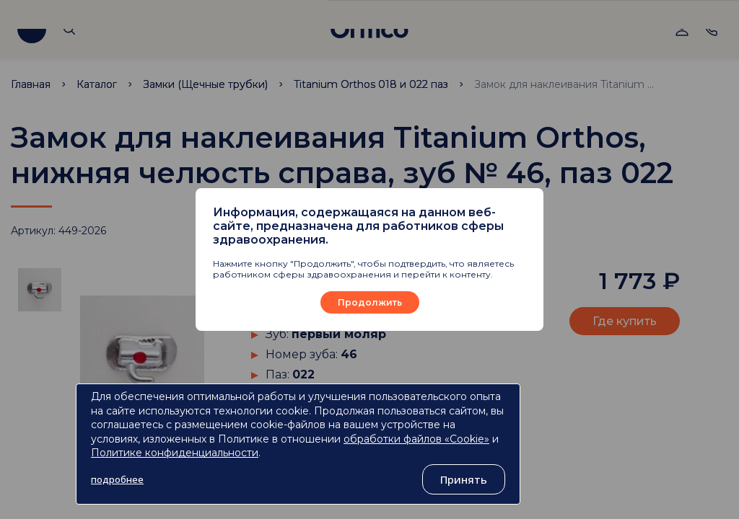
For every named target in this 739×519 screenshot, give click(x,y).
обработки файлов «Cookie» (416, 438)
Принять (463, 479)
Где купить (624, 321)
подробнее (117, 479)
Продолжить (370, 302)
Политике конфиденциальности (174, 452)
